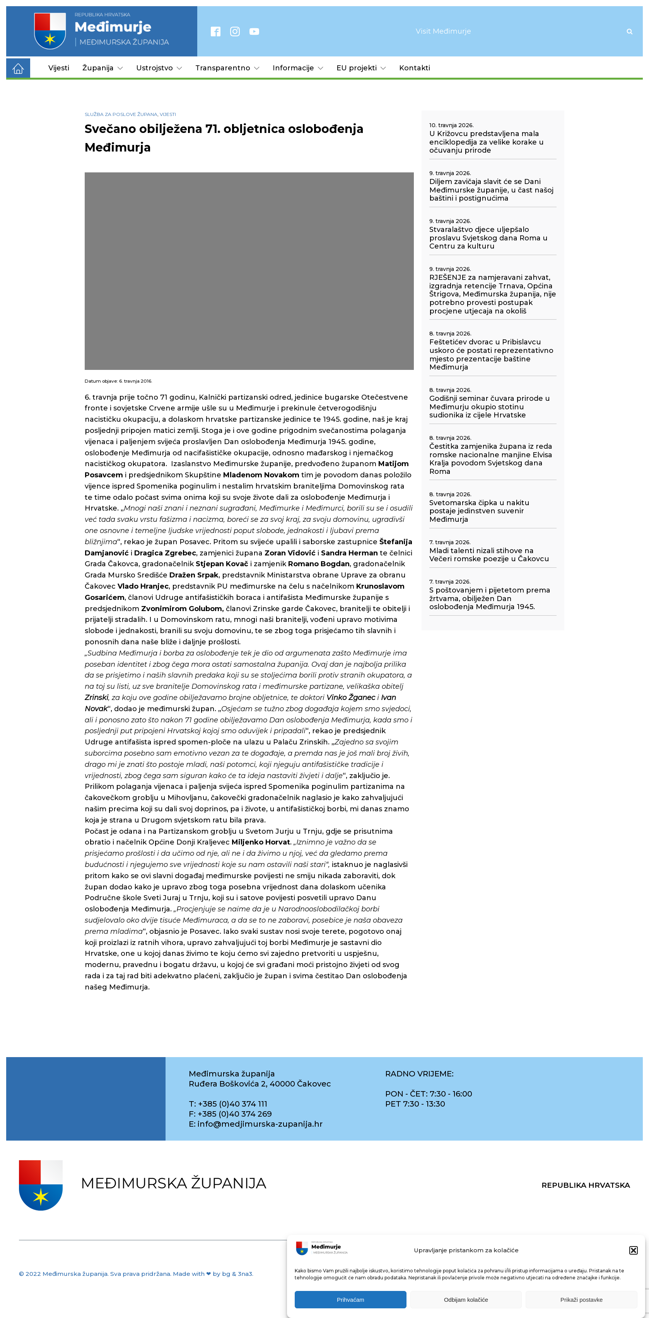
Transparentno (227, 68)
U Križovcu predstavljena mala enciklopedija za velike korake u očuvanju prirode (486, 142)
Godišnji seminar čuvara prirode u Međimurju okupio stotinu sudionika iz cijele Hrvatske (489, 407)
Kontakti (414, 68)
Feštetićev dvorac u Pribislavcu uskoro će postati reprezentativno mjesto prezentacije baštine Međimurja (491, 354)
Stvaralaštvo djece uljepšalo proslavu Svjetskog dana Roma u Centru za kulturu (488, 238)
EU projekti (361, 68)
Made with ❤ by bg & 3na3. (213, 1273)
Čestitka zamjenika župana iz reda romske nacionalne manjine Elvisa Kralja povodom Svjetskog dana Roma (490, 459)
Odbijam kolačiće (466, 1299)
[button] (633, 1250)
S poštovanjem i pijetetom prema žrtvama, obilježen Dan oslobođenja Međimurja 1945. (489, 598)
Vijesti (58, 68)
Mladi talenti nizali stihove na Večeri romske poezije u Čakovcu (489, 555)
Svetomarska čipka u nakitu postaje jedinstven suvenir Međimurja (479, 511)
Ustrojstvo (159, 68)
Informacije (298, 68)
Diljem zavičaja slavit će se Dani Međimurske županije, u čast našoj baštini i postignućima (491, 190)
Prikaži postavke (581, 1299)
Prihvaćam (350, 1299)
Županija (102, 68)
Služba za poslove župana (121, 114)
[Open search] (629, 31)
